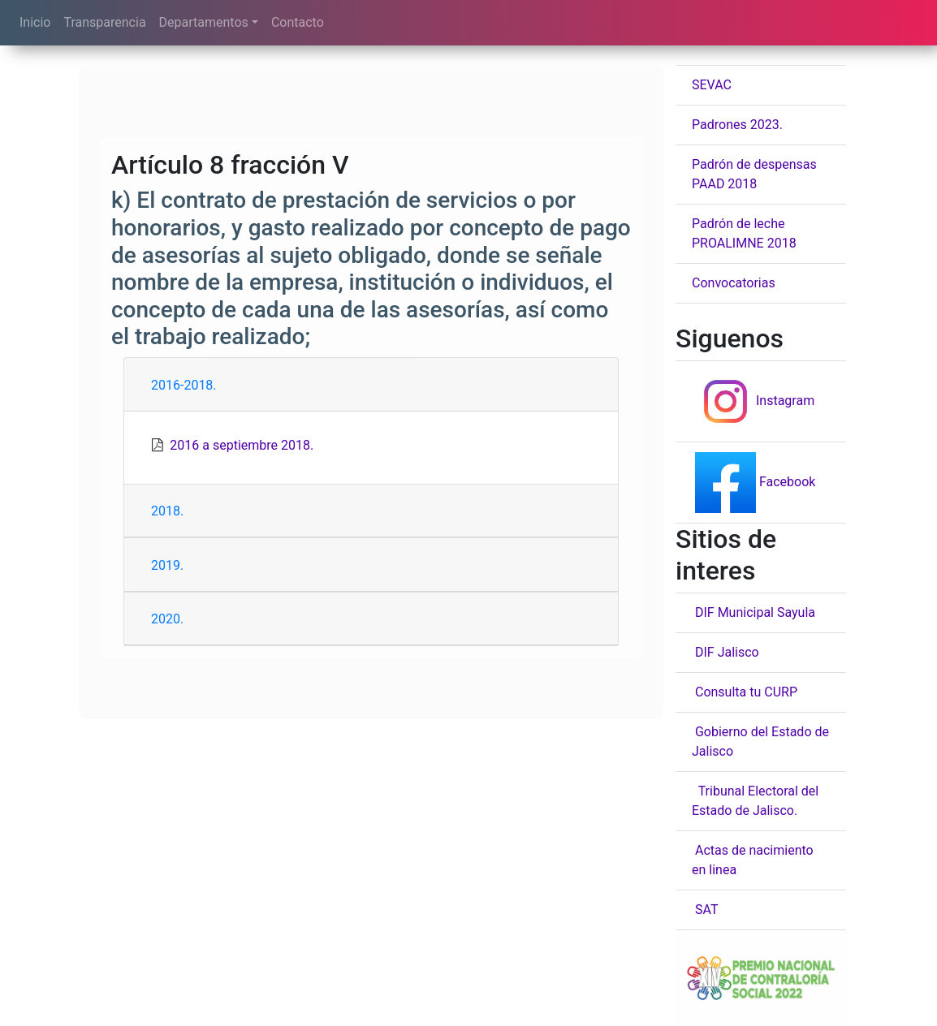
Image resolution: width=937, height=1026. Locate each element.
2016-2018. (184, 385)
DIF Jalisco (725, 652)
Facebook (753, 481)
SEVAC (712, 85)
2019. (167, 565)
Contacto (297, 22)
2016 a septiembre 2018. (241, 445)
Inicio (34, 22)
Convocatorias (733, 283)
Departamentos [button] (203, 22)
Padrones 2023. (737, 124)
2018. (167, 511)
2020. (167, 619)
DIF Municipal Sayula (753, 612)
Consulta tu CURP (744, 692)
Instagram (753, 400)
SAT (705, 909)
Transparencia (104, 22)
